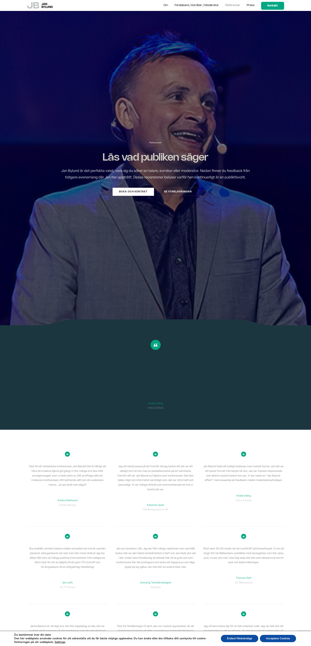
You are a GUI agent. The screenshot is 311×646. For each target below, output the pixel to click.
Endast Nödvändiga (239, 638)
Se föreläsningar (178, 192)
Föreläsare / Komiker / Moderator (197, 5)
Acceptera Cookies (278, 638)
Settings (60, 642)
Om (165, 5)
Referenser (232, 5)
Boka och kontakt (133, 192)
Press (251, 5)
